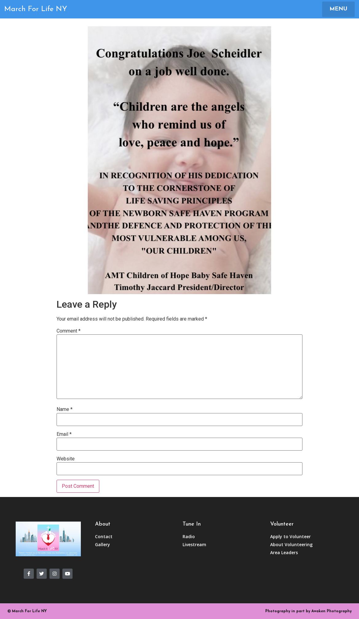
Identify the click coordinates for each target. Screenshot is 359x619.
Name (65, 409)
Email (64, 434)
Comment (69, 331)
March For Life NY (35, 9)
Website (66, 458)
